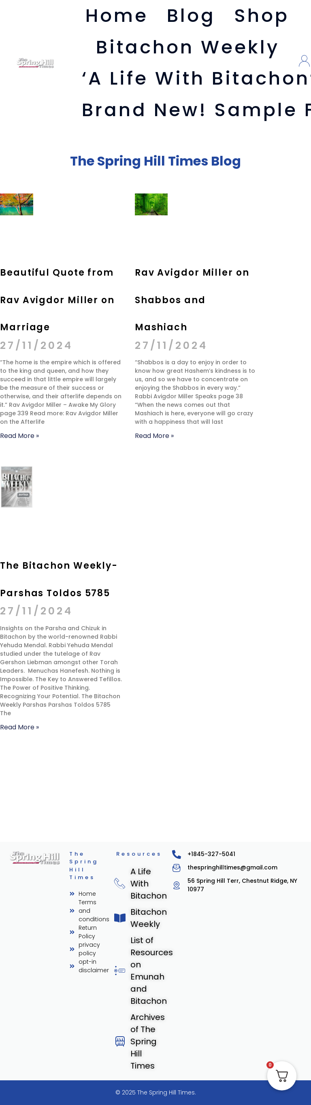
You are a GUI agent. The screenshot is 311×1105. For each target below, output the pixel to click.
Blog (191, 15)
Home (116, 15)
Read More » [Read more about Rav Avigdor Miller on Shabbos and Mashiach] (152, 518)
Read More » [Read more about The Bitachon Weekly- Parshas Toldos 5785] (17, 918)
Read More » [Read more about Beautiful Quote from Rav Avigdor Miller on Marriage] (17, 518)
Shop (261, 15)
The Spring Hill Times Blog (155, 159)
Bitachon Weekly (187, 47)
